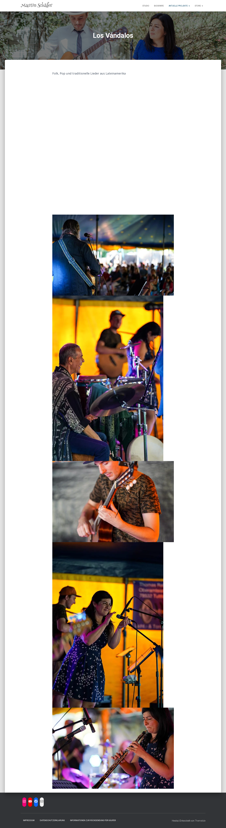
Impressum (29, 820)
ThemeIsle (200, 820)
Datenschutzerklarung (52, 820)
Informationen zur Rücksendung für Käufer (93, 820)
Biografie (159, 6)
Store (199, 6)
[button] (189, 6)
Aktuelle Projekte (179, 6)
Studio (145, 6)
